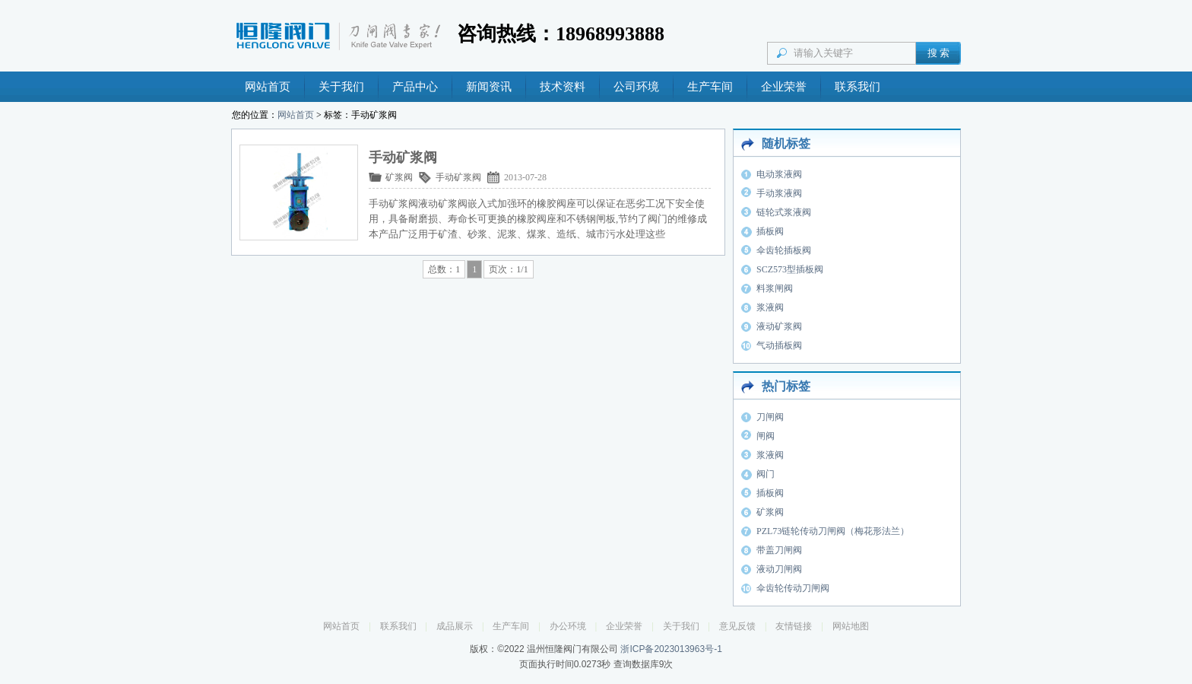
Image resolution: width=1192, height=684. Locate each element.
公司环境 (636, 87)
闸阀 (765, 436)
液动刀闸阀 (779, 569)
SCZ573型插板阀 (789, 269)
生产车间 (710, 87)
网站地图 (850, 626)
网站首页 (267, 87)
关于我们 (341, 87)
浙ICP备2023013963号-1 (670, 649)
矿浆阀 (399, 177)
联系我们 (857, 87)
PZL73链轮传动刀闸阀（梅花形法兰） (832, 531)
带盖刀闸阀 (779, 550)
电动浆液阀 (779, 174)
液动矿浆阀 (779, 326)
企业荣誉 (784, 87)
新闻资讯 (489, 87)
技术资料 (562, 87)
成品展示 (454, 626)
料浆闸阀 (774, 288)
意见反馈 (737, 626)
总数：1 (444, 269)
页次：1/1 (508, 269)
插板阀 (770, 231)
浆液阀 (770, 307)
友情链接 (793, 626)
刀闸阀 (770, 417)
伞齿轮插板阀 (783, 250)
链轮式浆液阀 (783, 212)
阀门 (765, 474)
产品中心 (415, 87)
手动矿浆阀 (458, 177)
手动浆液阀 (779, 193)
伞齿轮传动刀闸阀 (792, 588)
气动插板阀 (779, 345)
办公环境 (568, 626)
